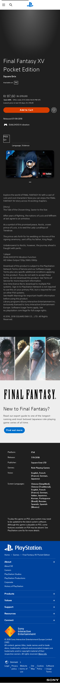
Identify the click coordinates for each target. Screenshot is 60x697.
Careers (7, 570)
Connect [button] (30, 620)
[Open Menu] (3, 5)
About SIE (8, 566)
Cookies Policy (40, 667)
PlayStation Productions (14, 578)
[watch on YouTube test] (46, 174)
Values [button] (30, 600)
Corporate (8, 582)
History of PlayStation (13, 586)
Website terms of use (23, 668)
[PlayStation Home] (30, 4)
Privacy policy (15, 667)
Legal (6, 665)
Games (16, 554)
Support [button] (30, 607)
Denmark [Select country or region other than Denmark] (13, 662)
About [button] (30, 562)
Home (7, 554)
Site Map (33, 667)
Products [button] (30, 593)
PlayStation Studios (12, 574)
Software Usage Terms (50, 668)
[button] (30, 164)
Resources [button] (30, 613)
